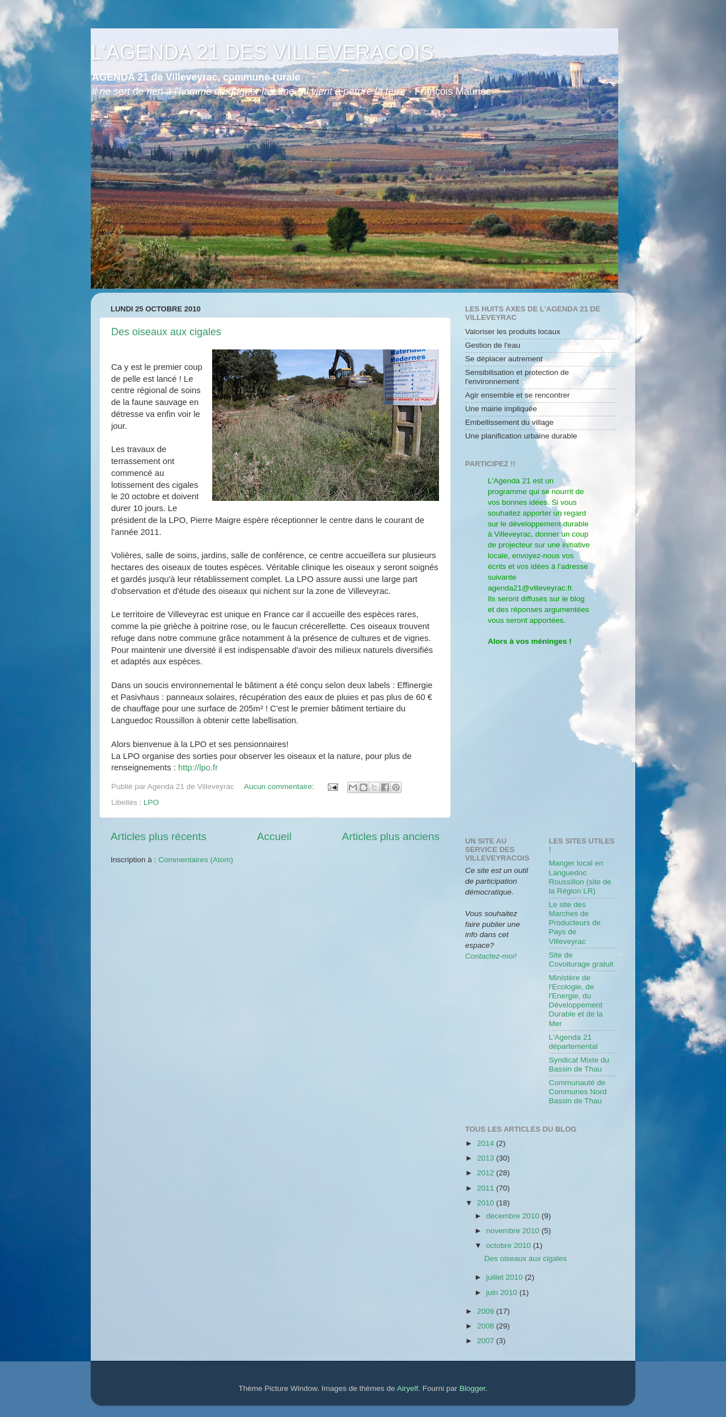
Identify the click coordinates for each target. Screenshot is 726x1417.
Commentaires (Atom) (195, 859)
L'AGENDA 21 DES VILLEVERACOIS (262, 52)
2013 (486, 1158)
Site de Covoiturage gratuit (581, 959)
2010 (486, 1203)
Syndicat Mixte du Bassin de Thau (579, 1064)
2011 (486, 1188)
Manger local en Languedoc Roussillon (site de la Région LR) (580, 877)
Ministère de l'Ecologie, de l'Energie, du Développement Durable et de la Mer (576, 1000)
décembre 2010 (514, 1216)
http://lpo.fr (198, 767)
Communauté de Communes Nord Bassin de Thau (578, 1091)
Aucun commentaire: (280, 786)
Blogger (472, 1388)
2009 (486, 1311)
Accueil (274, 836)
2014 (486, 1143)
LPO (151, 802)
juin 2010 (503, 1292)
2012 (486, 1173)
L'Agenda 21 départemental (573, 1042)
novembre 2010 (514, 1230)
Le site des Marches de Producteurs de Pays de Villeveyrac (575, 923)
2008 (486, 1326)
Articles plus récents (158, 836)
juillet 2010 (505, 1277)
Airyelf (408, 1388)
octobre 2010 (509, 1245)
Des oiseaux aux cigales (166, 332)
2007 (486, 1340)
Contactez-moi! (491, 956)
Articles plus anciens (391, 836)
